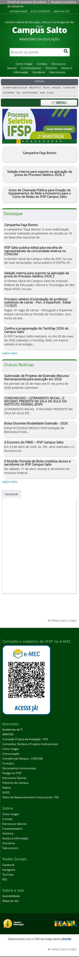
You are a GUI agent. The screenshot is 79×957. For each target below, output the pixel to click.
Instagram (8, 870)
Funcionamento (31, 68)
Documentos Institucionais (19, 768)
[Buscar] (66, 52)
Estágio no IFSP (11, 773)
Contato (42, 64)
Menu (59, 102)
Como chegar (24, 64)
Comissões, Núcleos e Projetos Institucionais (30, 744)
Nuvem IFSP (69, 87)
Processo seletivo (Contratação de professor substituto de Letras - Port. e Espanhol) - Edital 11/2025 (37, 302)
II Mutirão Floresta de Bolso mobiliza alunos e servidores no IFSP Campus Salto (37, 462)
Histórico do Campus (15, 783)
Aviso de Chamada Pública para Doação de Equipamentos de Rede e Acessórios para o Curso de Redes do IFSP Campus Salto (39, 193)
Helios (46, 87)
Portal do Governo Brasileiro (26, 2)
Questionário (30, 92)
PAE (18, 92)
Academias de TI (12, 729)
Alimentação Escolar (15, 87)
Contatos (8, 763)
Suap (42, 92)
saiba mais (9, 353)
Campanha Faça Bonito (39, 153)
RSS (4, 879)
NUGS (6, 792)
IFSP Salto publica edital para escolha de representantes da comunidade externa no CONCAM (35, 250)
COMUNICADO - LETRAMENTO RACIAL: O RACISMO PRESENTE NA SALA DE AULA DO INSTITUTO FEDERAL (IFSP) (35, 401)
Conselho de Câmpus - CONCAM (22, 758)
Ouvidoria (38, 72)
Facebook (11, 494)
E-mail (50, 92)
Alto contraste (40, 11)
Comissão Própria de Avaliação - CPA (25, 739)
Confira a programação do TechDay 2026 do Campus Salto (36, 330)
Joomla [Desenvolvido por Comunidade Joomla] (66, 939)
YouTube (7, 874)
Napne (6, 787)
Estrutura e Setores (14, 778)
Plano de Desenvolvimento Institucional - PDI (30, 797)
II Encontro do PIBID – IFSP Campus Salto (33, 442)
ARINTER (7, 734)
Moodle (56, 87)
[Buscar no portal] (36, 52)
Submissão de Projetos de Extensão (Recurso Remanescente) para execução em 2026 (36, 377)
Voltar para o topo (62, 620)
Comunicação (10, 754)
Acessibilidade (18, 11)
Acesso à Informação (15, 838)
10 (61, 141)
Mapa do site (61, 11)
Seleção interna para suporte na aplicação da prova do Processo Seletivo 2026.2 (39, 173)
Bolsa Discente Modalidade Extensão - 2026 (36, 423)
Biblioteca (35, 87)
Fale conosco (57, 72)
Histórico (51, 68)
